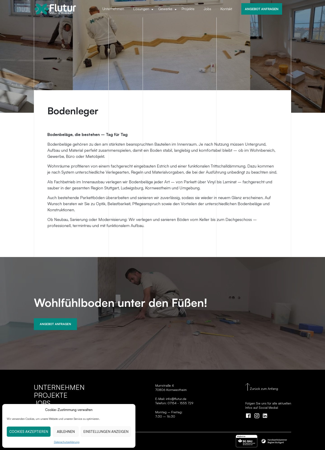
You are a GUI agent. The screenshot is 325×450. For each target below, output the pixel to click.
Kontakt (226, 9)
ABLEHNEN (66, 431)
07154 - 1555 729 (180, 403)
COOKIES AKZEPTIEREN (28, 431)
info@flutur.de (175, 399)
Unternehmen (113, 9)
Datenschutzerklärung (66, 442)
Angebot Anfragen (55, 324)
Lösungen (141, 9)
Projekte (188, 9)
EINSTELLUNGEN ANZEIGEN (105, 431)
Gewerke (165, 9)
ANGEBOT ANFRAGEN (262, 9)
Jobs (207, 9)
